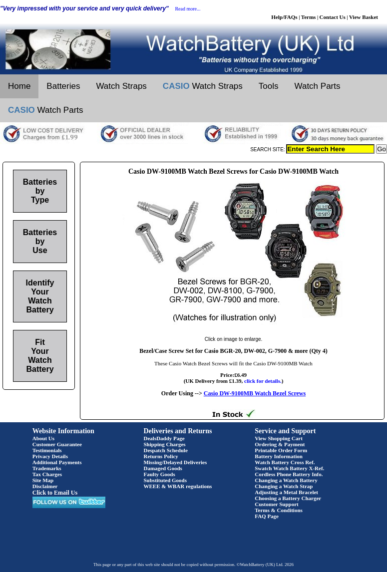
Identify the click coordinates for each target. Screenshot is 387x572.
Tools (269, 86)
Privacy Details (50, 456)
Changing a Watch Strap (284, 486)
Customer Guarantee (57, 444)
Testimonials (47, 450)
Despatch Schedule (166, 450)
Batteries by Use (40, 241)
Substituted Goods (165, 480)
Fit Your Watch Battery (39, 355)
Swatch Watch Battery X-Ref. (289, 468)
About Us (43, 438)
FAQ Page (267, 516)
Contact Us (333, 17)
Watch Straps (121, 86)
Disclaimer (45, 486)
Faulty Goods (159, 474)
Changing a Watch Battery (286, 480)
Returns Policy (161, 456)
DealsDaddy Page (164, 438)
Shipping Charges (165, 444)
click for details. (263, 381)
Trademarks (46, 468)
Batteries (63, 86)
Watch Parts (318, 86)
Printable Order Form (281, 450)
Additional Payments (57, 462)
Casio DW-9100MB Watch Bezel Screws (255, 393)
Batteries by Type (40, 191)
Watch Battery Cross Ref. (285, 462)
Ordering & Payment (280, 444)
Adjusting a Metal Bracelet (286, 492)
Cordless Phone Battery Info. (289, 474)
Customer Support (277, 504)
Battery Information (279, 456)
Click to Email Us (54, 492)
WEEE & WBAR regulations (178, 486)
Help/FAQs (284, 17)
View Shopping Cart (279, 438)
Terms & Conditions (279, 510)
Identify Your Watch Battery (40, 296)
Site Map (42, 480)
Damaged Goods (163, 468)
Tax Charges (47, 474)
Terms (308, 17)
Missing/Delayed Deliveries (175, 462)
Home (19, 86)
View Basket (363, 17)
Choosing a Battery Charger (288, 498)
